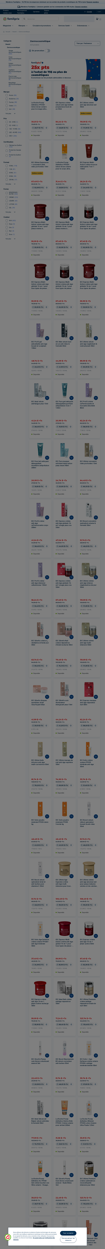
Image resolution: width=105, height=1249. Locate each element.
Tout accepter (68, 1233)
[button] (8, 1237)
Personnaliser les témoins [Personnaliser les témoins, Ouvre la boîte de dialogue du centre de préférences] (68, 1239)
